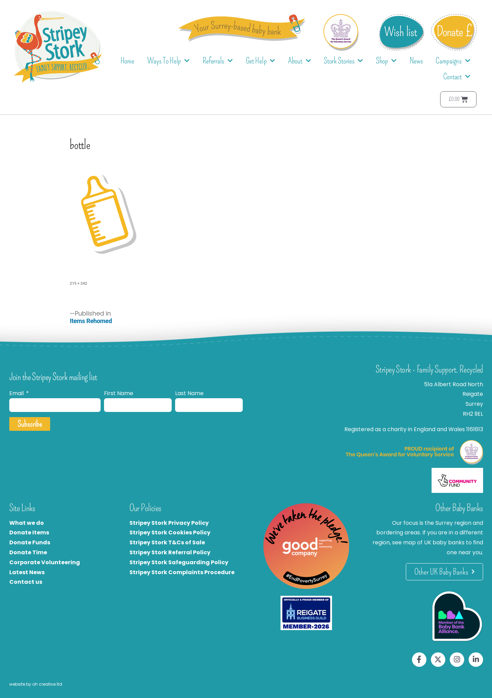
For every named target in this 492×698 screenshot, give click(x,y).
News (416, 61)
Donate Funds (29, 542)
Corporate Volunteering (44, 562)
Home (127, 61)
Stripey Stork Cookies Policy (169, 532)
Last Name (189, 393)
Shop (386, 61)
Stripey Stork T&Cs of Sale (167, 542)
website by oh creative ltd (35, 684)
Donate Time (28, 552)
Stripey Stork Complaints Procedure (181, 572)
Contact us (25, 582)
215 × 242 (78, 283)
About (299, 61)
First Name (118, 393)
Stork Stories (343, 61)
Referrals (218, 61)
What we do (26, 523)
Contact (456, 76)
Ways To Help (168, 61)
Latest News (27, 572)
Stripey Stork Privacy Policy (169, 523)
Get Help (260, 61)
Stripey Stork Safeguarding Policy (178, 562)
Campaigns (453, 61)
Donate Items (29, 532)
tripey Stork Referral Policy (171, 552)
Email (17, 393)
